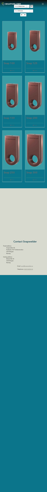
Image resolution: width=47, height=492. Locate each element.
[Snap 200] (35, 95)
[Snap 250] (12, 150)
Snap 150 (9, 118)
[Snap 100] (12, 40)
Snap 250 (9, 172)
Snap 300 (31, 172)
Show (19, 10)
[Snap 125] (35, 40)
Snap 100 (9, 63)
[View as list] (24, 14)
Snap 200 (31, 118)
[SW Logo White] (11, 2)
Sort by (20, 6)
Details (12, 70)
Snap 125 (31, 63)
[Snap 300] (35, 150)
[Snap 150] (12, 95)
